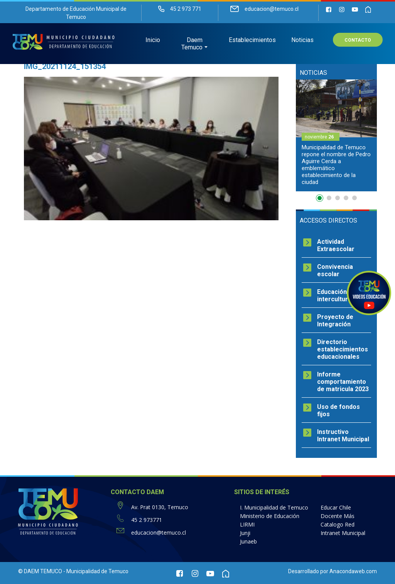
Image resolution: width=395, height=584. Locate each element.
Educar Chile (336, 507)
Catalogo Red (337, 524)
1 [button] (320, 199)
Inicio (152, 40)
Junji (245, 533)
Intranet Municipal (343, 533)
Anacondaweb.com (353, 571)
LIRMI (247, 524)
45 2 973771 (146, 519)
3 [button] (337, 198)
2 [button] (329, 198)
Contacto (357, 41)
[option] (336, 135)
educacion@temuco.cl (158, 532)
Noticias (302, 40)
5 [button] (354, 198)
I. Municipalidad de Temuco (274, 507)
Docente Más (337, 516)
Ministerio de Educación (269, 516)
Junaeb (248, 541)
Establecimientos (252, 40)
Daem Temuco (192, 44)
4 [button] (346, 198)
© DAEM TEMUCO (40, 571)
